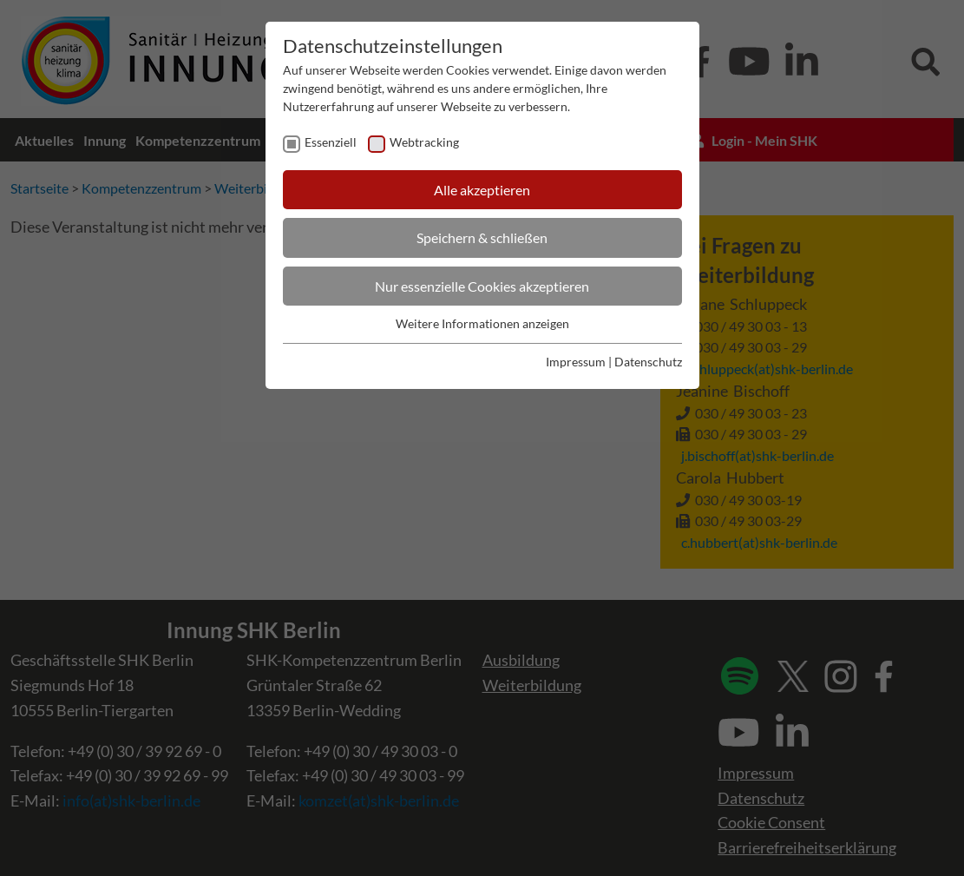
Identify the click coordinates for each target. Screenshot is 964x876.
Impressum (576, 361)
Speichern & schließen (482, 237)
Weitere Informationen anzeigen (482, 323)
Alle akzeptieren (482, 189)
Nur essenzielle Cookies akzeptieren (482, 286)
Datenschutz (648, 361)
